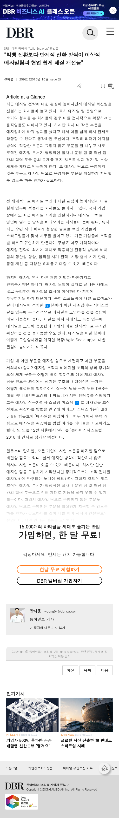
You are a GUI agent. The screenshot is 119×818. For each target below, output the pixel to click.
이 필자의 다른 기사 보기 (47, 627)
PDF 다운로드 (87, 86)
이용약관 (12, 768)
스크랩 (103, 86)
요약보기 (111, 86)
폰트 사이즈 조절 (95, 86)
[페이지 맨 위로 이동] (105, 769)
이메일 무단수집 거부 (78, 768)
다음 (105, 670)
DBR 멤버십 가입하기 (59, 580)
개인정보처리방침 (40, 768)
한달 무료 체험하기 (59, 569)
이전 (70, 670)
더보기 (79, 86)
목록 (87, 670)
